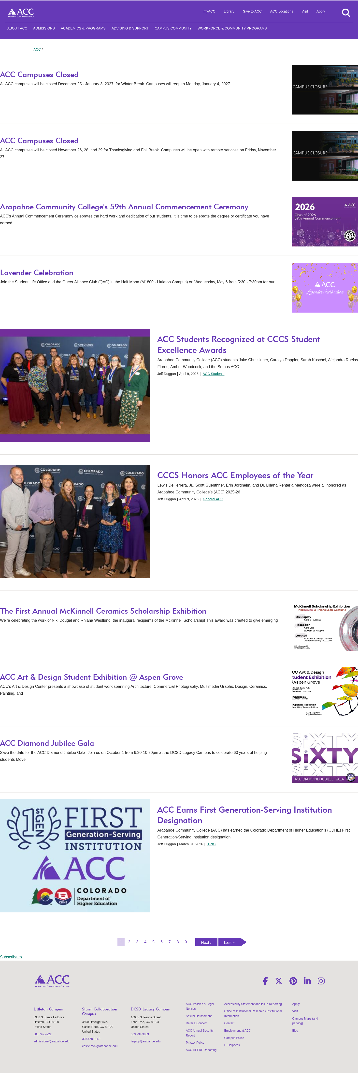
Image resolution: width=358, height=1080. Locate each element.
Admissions (44, 28)
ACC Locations (281, 11)
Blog (295, 1030)
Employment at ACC (237, 1030)
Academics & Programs (83, 28)
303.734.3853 (140, 1034)
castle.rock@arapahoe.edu (99, 1046)
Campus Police (234, 1038)
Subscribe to (11, 957)
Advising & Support (130, 28)
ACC (37, 49)
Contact (229, 1023)
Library (229, 11)
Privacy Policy (195, 1042)
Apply (320, 11)
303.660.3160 (91, 1039)
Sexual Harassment (199, 1016)
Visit (304, 11)
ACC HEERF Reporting (201, 1050)
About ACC (17, 28)
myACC (209, 11)
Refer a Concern (197, 1023)
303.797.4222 (43, 1034)
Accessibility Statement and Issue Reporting (253, 1004)
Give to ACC (252, 11)
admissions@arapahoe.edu (52, 1041)
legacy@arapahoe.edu (145, 1041)
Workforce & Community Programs (232, 28)
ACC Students (214, 374)
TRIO (211, 844)
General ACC (213, 499)
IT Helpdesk (232, 1045)
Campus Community (173, 28)
